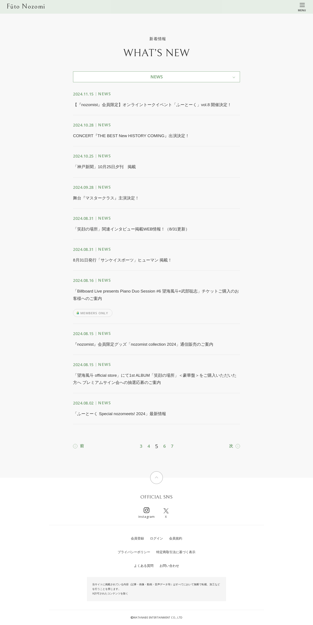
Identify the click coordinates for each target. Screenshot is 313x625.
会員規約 (175, 538)
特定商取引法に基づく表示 (175, 552)
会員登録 (137, 538)
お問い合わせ (169, 565)
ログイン (156, 538)
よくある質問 (143, 565)
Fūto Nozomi (26, 6)
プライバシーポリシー (134, 552)
